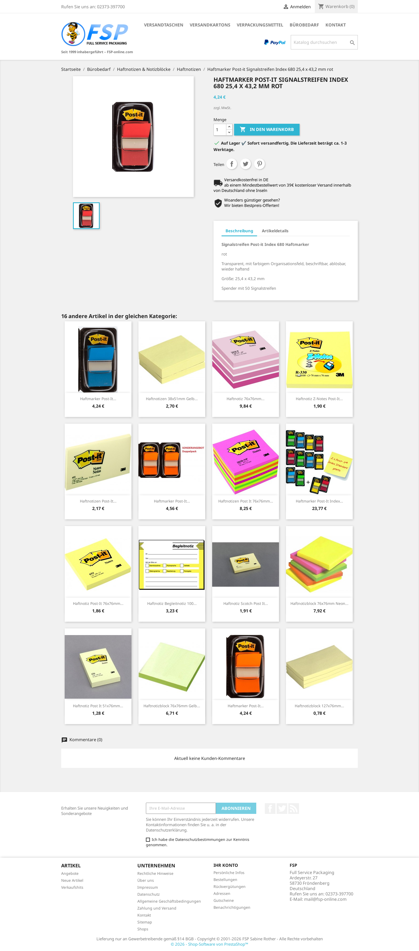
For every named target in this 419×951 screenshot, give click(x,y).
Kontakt (335, 25)
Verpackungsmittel (260, 25)
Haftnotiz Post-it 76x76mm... (98, 603)
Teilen (231, 163)
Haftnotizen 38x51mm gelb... (172, 398)
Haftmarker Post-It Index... (319, 501)
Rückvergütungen (230, 886)
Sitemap (144, 922)
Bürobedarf (304, 25)
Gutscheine (224, 900)
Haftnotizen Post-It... (98, 501)
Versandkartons (210, 25)
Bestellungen (225, 879)
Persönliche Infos (229, 872)
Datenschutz (148, 894)
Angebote (70, 873)
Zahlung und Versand (156, 908)
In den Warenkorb (267, 129)
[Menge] (220, 130)
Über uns (145, 880)
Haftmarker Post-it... (98, 398)
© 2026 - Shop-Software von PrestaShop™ (209, 944)
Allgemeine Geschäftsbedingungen (169, 901)
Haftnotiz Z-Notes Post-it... (319, 398)
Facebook (270, 808)
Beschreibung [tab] (239, 230)
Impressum (147, 887)
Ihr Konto (226, 865)
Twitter (282, 808)
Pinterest (259, 163)
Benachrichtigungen (232, 907)
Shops (142, 928)
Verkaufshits (72, 887)
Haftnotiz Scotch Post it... (245, 603)
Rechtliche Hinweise (155, 873)
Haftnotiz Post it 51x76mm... (98, 705)
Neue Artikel (72, 880)
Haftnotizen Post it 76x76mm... (245, 501)
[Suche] (324, 42)
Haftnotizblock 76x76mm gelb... (171, 705)
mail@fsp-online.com (325, 899)
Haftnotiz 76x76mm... (246, 398)
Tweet (245, 163)
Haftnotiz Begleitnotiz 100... (172, 603)
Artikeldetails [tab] (275, 230)
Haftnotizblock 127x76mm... (319, 705)
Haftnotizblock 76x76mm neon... (319, 603)
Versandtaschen (163, 25)
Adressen (222, 893)
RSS (293, 808)
